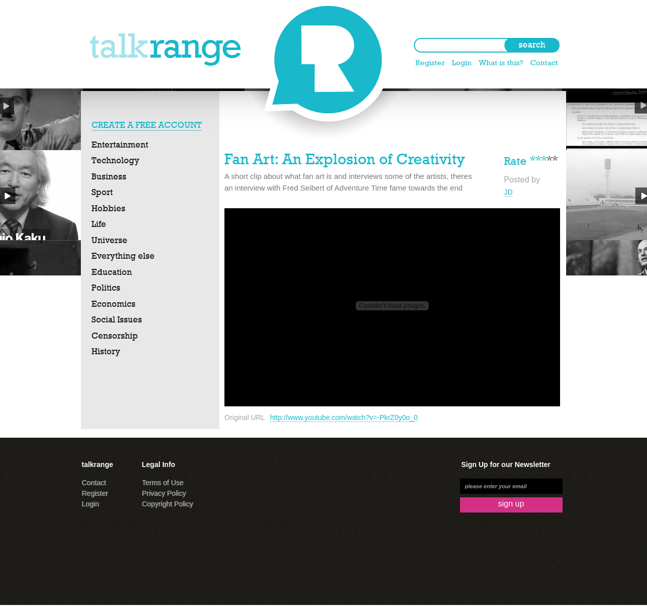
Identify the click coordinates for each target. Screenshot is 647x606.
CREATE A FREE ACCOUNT (146, 125)
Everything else (123, 256)
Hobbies (108, 208)
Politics (105, 288)
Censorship (114, 336)
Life (98, 224)
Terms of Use (162, 483)
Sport (102, 192)
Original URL (244, 417)
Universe (109, 240)
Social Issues (116, 319)
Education (111, 272)
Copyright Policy (167, 504)
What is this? (501, 62)
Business (108, 176)
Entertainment (119, 144)
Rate (515, 160)
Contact (544, 62)
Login (462, 62)
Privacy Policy (164, 493)
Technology (115, 160)
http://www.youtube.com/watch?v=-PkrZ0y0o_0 (344, 417)
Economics (113, 304)
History (105, 351)
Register (430, 62)
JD (508, 192)
